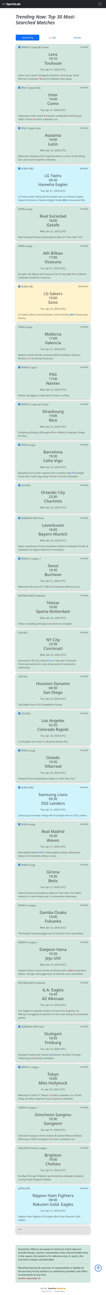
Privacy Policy (59, 1291)
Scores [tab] (77, 37)
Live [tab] (52, 37)
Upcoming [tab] (27, 37)
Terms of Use (46, 1291)
